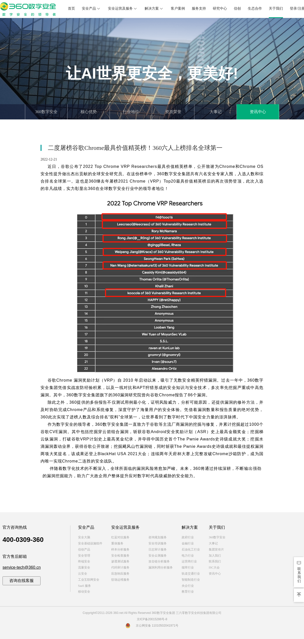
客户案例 (178, 8)
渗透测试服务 (120, 561)
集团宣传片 (216, 549)
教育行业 (188, 591)
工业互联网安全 (88, 579)
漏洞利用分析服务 (160, 567)
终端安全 (84, 561)
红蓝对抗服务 (120, 537)
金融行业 (188, 543)
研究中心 (220, 8)
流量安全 (84, 567)
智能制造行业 (191, 579)
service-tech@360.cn (22, 567)
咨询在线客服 (21, 580)
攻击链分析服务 (159, 561)
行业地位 (131, 112)
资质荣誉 (173, 112)
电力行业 (188, 555)
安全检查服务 (120, 555)
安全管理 (84, 555)
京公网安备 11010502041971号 (152, 625)
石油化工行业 (191, 549)
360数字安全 (46, 112)
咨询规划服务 (157, 537)
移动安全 (84, 591)
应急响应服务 (120, 573)
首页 (71, 8)
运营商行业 (189, 561)
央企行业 (188, 586)
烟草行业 (188, 567)
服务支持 (199, 8)
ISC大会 (214, 567)
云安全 (82, 573)
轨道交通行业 (191, 573)
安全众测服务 (157, 555)
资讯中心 (258, 112)
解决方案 (154, 8)
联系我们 (215, 561)
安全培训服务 (157, 543)
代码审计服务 (120, 567)
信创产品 (84, 549)
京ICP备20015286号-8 (152, 619)
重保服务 (117, 543)
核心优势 (89, 112)
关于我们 (276, 8)
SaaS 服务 (84, 586)
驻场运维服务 (120, 579)
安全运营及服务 (123, 8)
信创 (237, 8)
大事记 (216, 112)
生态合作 (255, 8)
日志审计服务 (157, 549)
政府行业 (188, 537)
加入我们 (215, 555)
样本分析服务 (120, 549)
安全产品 (91, 8)
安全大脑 (84, 537)
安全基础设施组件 (90, 543)
